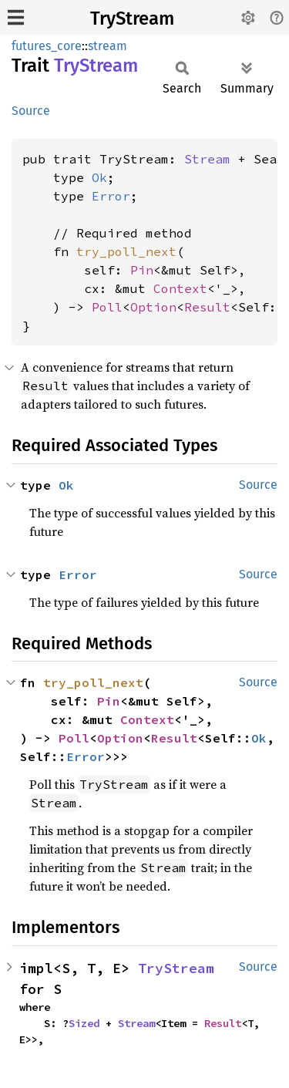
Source (31, 110)
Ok (99, 177)
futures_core (47, 46)
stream (107, 46)
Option (153, 307)
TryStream (132, 18)
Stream (207, 159)
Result (207, 307)
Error (111, 196)
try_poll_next (126, 251)
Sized (84, 1023)
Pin (141, 270)
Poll (107, 307)
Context (180, 288)
